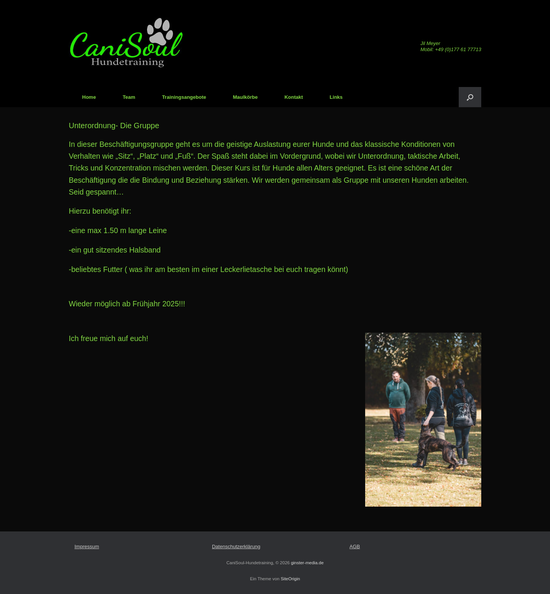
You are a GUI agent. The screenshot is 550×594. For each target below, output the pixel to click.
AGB (354, 546)
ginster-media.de (307, 562)
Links (336, 97)
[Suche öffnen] (470, 97)
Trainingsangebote (184, 97)
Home (89, 97)
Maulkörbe (245, 97)
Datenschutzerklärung (236, 546)
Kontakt (294, 97)
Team (129, 97)
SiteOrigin (290, 578)
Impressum (86, 546)
